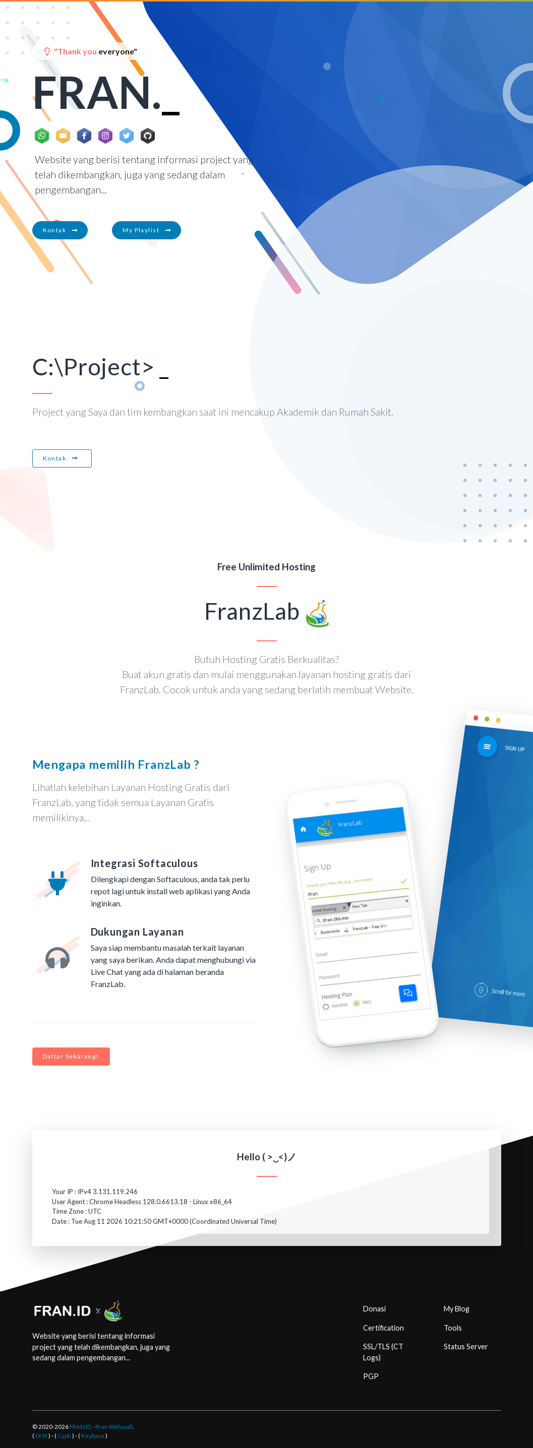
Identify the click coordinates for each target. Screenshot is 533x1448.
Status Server (466, 1346)
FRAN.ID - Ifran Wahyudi (101, 1426)
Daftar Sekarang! (71, 1056)
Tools (453, 1328)
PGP (371, 1376)
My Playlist (146, 230)
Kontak (60, 230)
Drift (41, 1435)
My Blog (456, 1308)
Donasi (374, 1308)
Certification (383, 1328)
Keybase (92, 1435)
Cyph (64, 1435)
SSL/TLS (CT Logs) (383, 1352)
